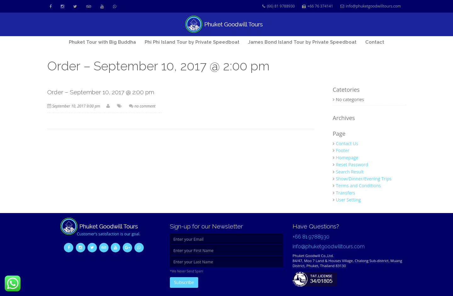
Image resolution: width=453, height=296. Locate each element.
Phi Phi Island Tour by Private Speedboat (192, 42)
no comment (144, 106)
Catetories (346, 90)
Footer (343, 150)
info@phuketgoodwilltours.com (370, 6)
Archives (344, 118)
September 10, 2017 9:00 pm (76, 106)
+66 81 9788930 (311, 237)
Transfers (345, 193)
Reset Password (352, 164)
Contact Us (347, 143)
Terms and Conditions (358, 186)
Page (339, 134)
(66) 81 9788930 (278, 6)
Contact (374, 42)
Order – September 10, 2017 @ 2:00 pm (100, 92)
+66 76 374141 (317, 6)
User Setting (348, 200)
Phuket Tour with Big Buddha (102, 42)
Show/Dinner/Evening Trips (364, 179)
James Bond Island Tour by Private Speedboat (302, 42)
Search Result (350, 172)
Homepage (347, 158)
